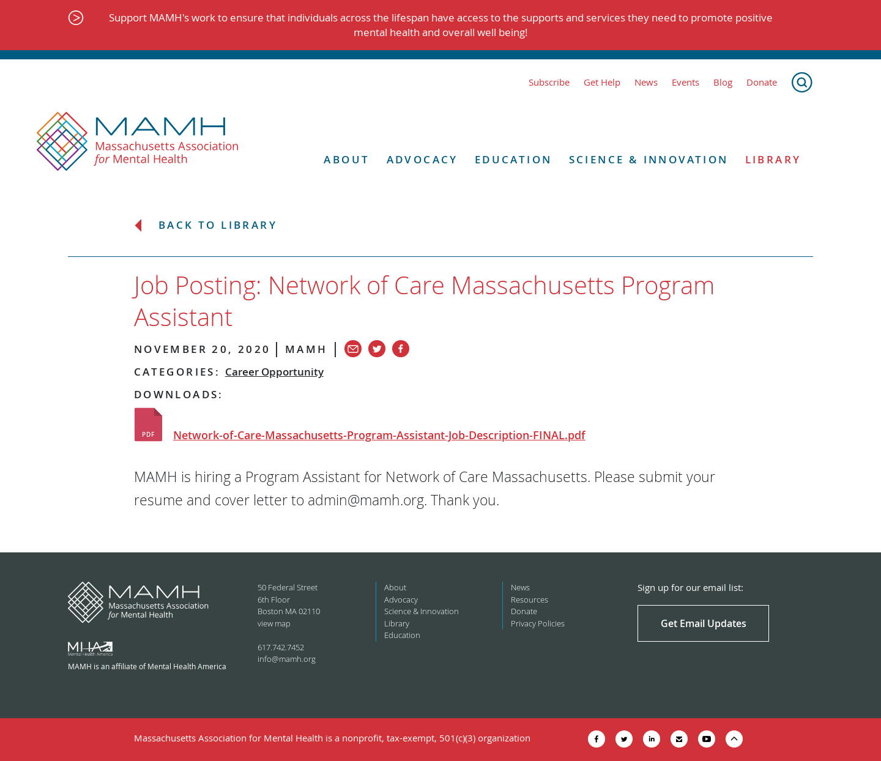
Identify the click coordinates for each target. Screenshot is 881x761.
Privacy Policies (538, 623)
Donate (761, 82)
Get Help (602, 82)
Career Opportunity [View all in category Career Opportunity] (274, 372)
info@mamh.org (287, 658)
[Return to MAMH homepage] (138, 142)
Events (685, 82)
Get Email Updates (703, 623)
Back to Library (217, 225)
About (347, 160)
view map (274, 623)
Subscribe (549, 82)
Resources (529, 599)
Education (513, 160)
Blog (722, 82)
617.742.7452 (281, 647)
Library (773, 160)
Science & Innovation (649, 160)
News (646, 82)
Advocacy (422, 160)
